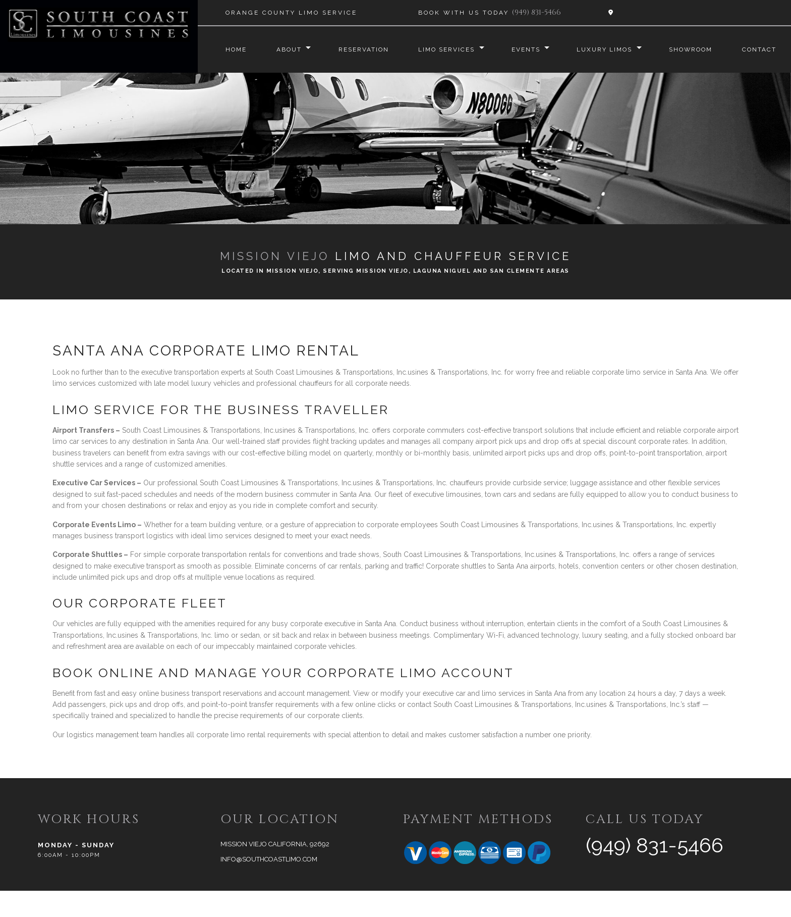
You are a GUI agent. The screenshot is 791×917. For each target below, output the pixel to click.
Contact (230, 75)
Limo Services (440, 49)
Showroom (692, 49)
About (279, 49)
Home (224, 49)
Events (522, 49)
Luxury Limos (604, 49)
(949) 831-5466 (536, 12)
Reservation (355, 49)
